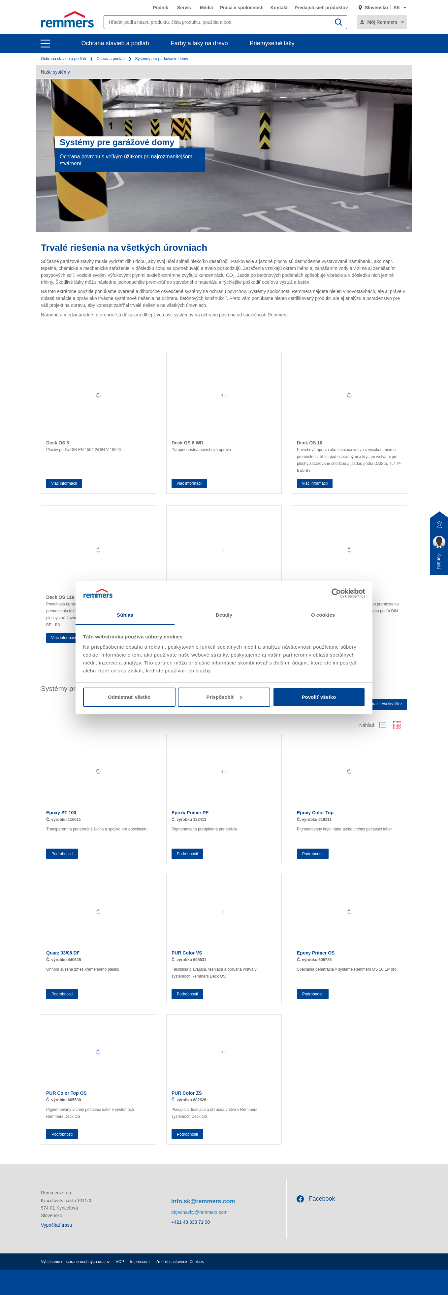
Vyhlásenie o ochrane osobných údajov (75, 1261)
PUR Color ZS (187, 1093)
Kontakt (279, 7)
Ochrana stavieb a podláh (115, 43)
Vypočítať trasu (56, 1225)
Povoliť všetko (319, 697)
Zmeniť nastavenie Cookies (180, 1261)
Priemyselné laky (272, 43)
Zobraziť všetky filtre (384, 703)
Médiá (206, 7)
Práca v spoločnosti (242, 7)
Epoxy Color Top (315, 812)
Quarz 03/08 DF (63, 952)
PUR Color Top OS (66, 1093)
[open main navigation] (45, 43)
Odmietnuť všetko (129, 697)
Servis (184, 7)
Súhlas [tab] (125, 615)
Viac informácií (64, 483)
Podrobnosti (62, 854)
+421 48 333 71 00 (190, 1222)
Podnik (160, 7)
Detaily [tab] (224, 615)
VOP (120, 1261)
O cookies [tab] (323, 615)
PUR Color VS (187, 952)
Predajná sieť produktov (321, 7)
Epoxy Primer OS (316, 952)
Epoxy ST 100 (61, 812)
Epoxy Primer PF (190, 812)
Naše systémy (55, 72)
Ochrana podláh (110, 58)
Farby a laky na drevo (199, 43)
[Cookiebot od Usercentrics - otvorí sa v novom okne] (336, 593)
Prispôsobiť (224, 697)
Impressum (139, 1261)
